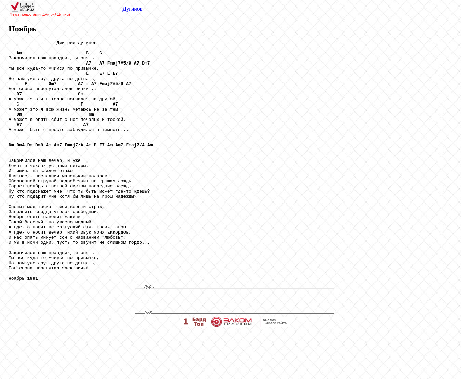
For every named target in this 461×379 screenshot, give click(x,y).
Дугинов (132, 9)
